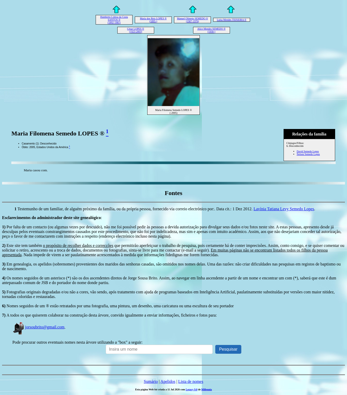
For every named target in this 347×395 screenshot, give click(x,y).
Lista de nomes (190, 381)
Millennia (206, 389)
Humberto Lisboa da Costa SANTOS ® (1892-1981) (114, 19)
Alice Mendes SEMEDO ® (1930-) (211, 30)
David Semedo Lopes (308, 151)
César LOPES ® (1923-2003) (135, 30)
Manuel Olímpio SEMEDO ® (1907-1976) (192, 20)
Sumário (151, 381)
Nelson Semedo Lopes (308, 154)
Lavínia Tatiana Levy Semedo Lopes (283, 209)
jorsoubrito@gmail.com (38, 327)
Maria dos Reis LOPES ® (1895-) (153, 20)
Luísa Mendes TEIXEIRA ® (231, 19)
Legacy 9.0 (191, 389)
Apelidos (167, 381)
